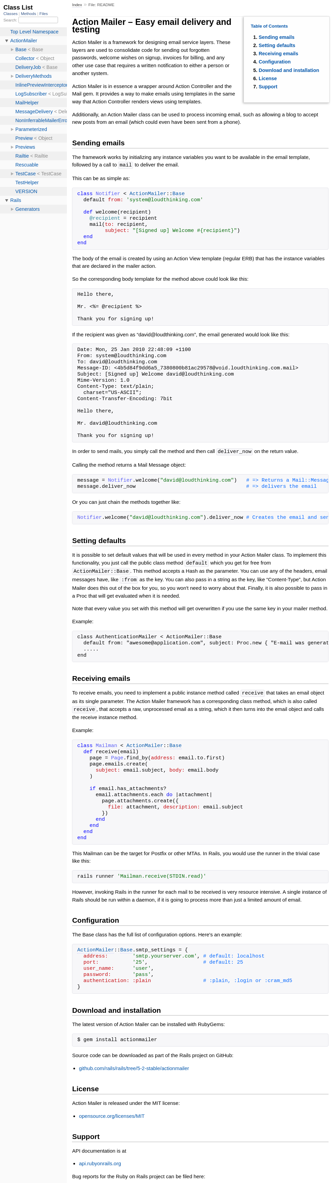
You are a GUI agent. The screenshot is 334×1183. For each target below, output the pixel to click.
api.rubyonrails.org (100, 1161)
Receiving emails (278, 53)
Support (268, 86)
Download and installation (289, 70)
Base (179, 193)
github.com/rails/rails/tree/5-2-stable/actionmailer (134, 1066)
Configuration (275, 61)
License (268, 78)
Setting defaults (277, 45)
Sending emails (276, 37)
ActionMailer (147, 193)
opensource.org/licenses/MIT (112, 1113)
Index (77, 4)
